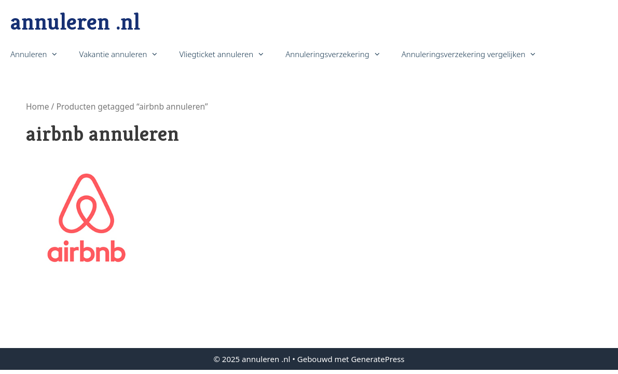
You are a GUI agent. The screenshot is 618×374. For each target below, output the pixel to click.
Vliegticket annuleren (227, 54)
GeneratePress (377, 359)
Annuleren (39, 54)
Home (37, 106)
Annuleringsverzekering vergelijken (474, 54)
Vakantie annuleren (124, 54)
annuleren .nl (75, 21)
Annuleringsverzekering (338, 54)
